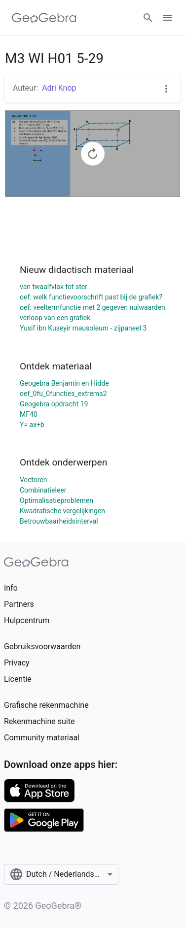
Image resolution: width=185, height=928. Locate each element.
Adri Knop (59, 88)
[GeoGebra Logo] (44, 18)
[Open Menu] (167, 18)
